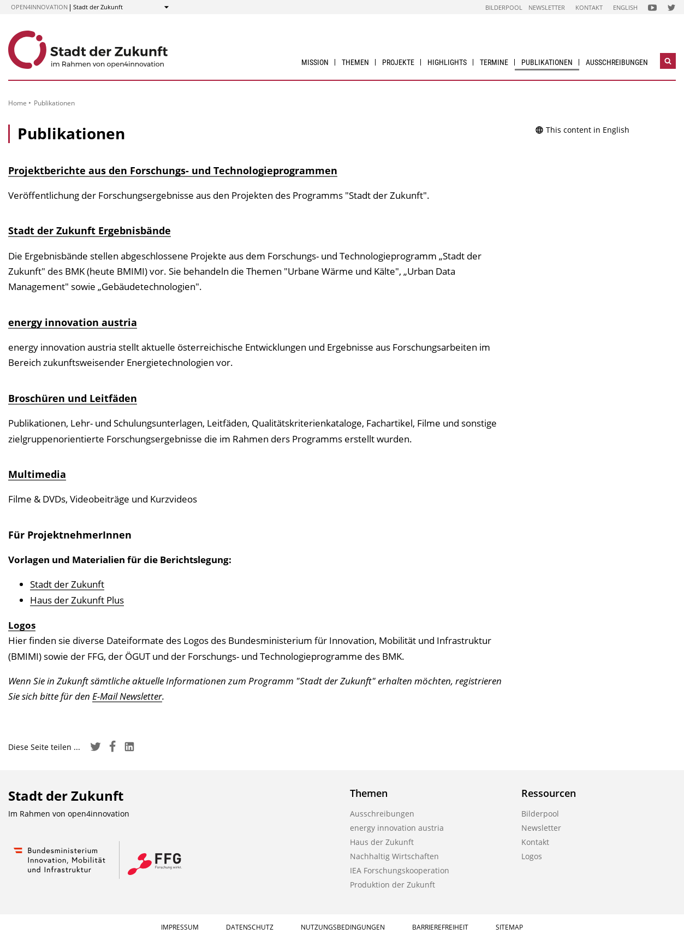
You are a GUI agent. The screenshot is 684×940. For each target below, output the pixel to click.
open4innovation (39, 7)
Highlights (447, 62)
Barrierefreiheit (440, 927)
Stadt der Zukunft (67, 584)
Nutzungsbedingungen (343, 927)
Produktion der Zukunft (392, 884)
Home (17, 103)
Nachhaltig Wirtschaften (394, 856)
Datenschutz (249, 927)
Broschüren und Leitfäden (72, 398)
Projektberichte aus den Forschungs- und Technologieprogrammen (172, 170)
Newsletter (546, 7)
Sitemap (509, 927)
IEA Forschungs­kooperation (399, 870)
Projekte (398, 62)
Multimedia (37, 474)
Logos (21, 625)
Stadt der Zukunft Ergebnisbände (89, 230)
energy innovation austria (72, 322)
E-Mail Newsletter (127, 696)
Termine (494, 62)
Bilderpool (503, 7)
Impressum (180, 927)
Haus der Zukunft (382, 842)
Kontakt (589, 7)
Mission (315, 62)
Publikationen (547, 62)
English (625, 7)
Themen (355, 62)
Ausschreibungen (617, 62)
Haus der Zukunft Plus (77, 600)
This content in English (582, 130)
